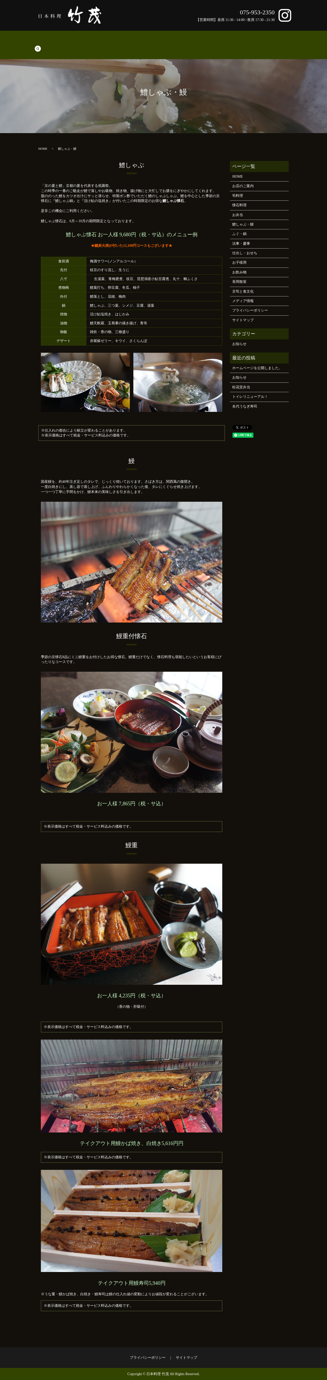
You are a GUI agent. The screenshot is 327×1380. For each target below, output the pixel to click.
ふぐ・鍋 (124, 41)
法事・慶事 (144, 41)
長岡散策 (253, 41)
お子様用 (192, 41)
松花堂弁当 (241, 387)
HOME (36, 41)
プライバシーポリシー (250, 310)
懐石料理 (67, 41)
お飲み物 (210, 41)
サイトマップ (243, 320)
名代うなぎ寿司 (244, 406)
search (292, 41)
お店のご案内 (231, 41)
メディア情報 (243, 301)
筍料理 (50, 41)
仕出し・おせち (168, 41)
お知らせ (239, 344)
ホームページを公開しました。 (257, 368)
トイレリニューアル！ (250, 397)
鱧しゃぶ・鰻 (102, 41)
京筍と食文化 (274, 41)
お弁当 (82, 41)
